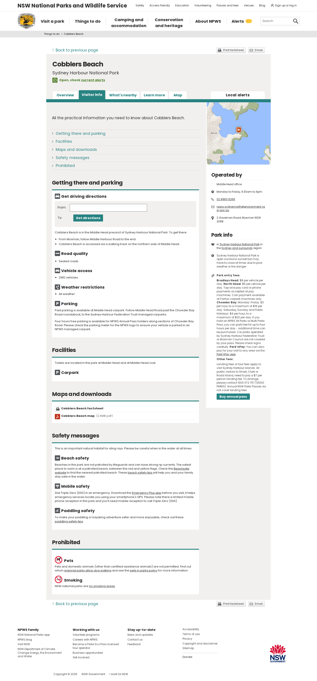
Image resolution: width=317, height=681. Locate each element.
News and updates (140, 635)
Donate (187, 657)
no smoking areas (102, 586)
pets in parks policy (143, 570)
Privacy (187, 639)
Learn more (154, 95)
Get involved (81, 657)
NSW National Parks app (34, 635)
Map (178, 95)
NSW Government (93, 674)
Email (259, 50)
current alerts (93, 80)
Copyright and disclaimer (199, 643)
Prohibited (65, 165)
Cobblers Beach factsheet (82, 408)
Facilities (64, 141)
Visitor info (92, 94)
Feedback (134, 644)
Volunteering (202, 5)
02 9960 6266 (226, 199)
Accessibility (190, 629)
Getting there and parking (80, 133)
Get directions (88, 218)
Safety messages (72, 157)
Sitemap (188, 648)
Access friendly (159, 5)
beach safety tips (140, 472)
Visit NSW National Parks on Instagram (31, 674)
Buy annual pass (233, 396)
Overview (65, 95)
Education (182, 5)
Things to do (51, 34)
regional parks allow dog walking (87, 570)
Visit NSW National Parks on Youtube (41, 674)
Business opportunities (88, 653)
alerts (238, 95)
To (60, 218)
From (62, 207)
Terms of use (191, 634)
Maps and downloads (76, 149)
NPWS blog (25, 639)
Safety (140, 5)
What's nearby (123, 95)
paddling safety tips (69, 521)
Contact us (135, 639)
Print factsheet (233, 50)
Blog (262, 5)
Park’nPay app (226, 354)
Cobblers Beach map (87, 416)
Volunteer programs (86, 635)
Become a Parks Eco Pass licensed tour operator (96, 646)
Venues (249, 5)
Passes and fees (228, 5)
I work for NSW (119, 674)
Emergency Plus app (146, 493)
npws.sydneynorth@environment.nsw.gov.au (241, 208)
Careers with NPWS (85, 639)
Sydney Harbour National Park (240, 244)
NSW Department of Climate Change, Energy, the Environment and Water (40, 652)
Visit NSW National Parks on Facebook (22, 674)
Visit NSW (24, 644)
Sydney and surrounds (236, 248)
